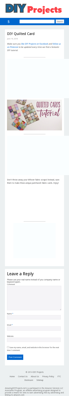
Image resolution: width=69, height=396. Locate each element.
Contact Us (22, 376)
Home (12, 376)
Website (10, 336)
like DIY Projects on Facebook (34, 44)
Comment (11, 284)
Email (10, 325)
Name (10, 314)
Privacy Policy (48, 376)
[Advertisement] (38, 78)
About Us (35, 376)
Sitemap (39, 380)
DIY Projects (38, 372)
